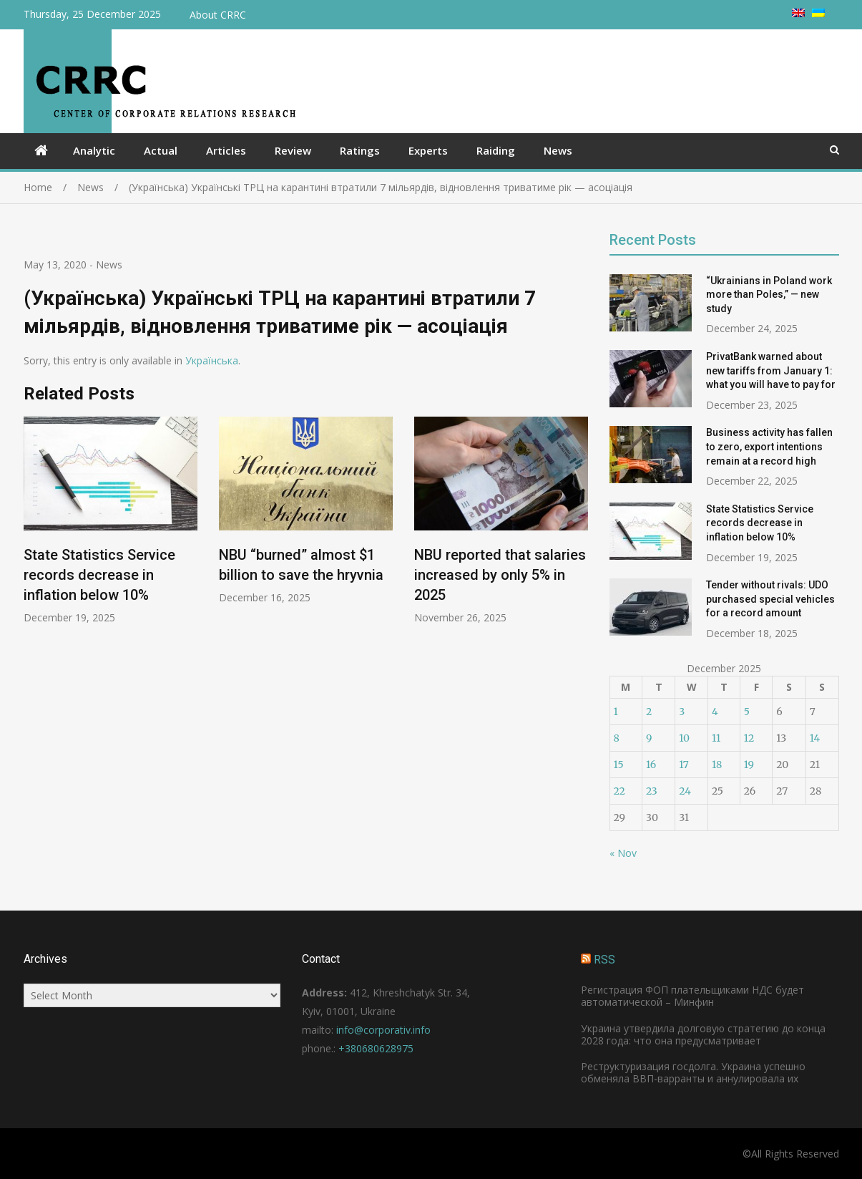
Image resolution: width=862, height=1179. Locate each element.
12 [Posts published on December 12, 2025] (749, 738)
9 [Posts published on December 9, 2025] (649, 738)
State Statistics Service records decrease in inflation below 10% (99, 575)
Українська (211, 360)
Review (293, 150)
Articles (226, 150)
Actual (160, 150)
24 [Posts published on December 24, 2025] (685, 791)
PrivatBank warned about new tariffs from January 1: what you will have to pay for (771, 370)
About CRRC (218, 14)
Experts (428, 150)
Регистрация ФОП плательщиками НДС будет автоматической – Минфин (692, 996)
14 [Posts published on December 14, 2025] (815, 738)
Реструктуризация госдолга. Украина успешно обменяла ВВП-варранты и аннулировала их (693, 1072)
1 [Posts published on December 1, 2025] (616, 711)
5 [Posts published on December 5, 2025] (747, 711)
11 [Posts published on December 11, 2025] (716, 738)
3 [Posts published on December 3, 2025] (682, 711)
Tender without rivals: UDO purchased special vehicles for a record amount (770, 598)
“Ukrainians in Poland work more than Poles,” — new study (769, 294)
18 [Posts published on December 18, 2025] (717, 764)
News (558, 150)
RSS (604, 959)
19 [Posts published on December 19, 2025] (749, 764)
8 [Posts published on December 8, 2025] (616, 738)
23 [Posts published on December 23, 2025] (651, 791)
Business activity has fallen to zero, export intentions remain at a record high (769, 446)
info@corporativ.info (383, 1030)
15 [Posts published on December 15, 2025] (619, 764)
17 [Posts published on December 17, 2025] (684, 764)
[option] (110, 521)
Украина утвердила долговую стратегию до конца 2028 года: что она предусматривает (703, 1034)
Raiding (495, 150)
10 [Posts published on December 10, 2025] (684, 738)
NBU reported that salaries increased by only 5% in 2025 (500, 575)
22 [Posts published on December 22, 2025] (619, 791)
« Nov (623, 853)
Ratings (360, 150)
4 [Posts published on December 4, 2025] (715, 711)
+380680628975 (375, 1048)
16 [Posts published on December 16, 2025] (651, 764)
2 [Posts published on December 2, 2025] (649, 711)
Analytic (94, 150)
